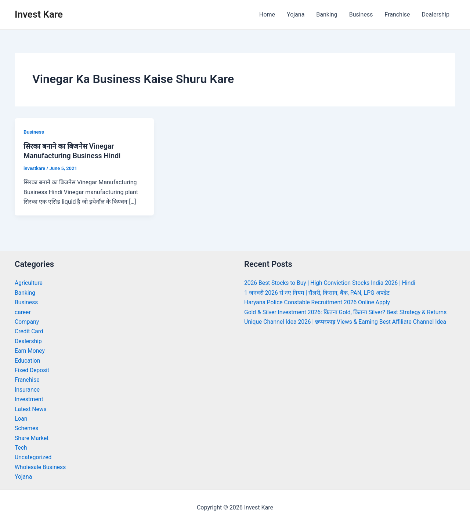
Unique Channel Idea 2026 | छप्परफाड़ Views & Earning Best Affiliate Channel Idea (347, 321)
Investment (29, 398)
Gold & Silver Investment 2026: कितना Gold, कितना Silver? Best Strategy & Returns (347, 311)
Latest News (31, 408)
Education (28, 360)
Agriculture (29, 282)
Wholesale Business (41, 466)
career (23, 311)
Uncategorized (34, 457)
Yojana (295, 14)
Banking (326, 14)
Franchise (397, 14)
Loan (21, 418)
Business (361, 14)
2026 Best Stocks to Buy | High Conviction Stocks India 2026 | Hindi (331, 282)
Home (267, 14)
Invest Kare (39, 14)
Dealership (435, 14)
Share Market (32, 437)
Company (27, 321)
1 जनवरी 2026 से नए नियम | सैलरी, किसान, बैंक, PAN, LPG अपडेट (318, 292)
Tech (21, 447)
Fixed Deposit (32, 369)
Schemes (27, 428)
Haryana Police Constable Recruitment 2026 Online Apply (318, 302)
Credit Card (29, 331)
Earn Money (30, 350)
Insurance (27, 389)
